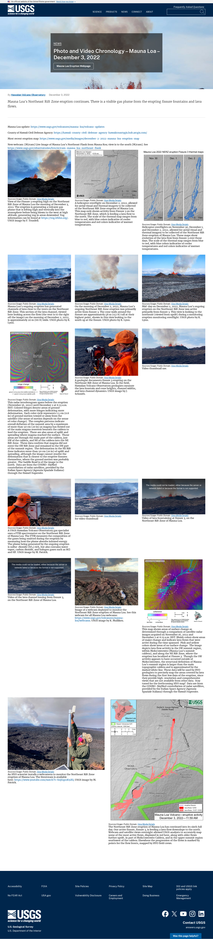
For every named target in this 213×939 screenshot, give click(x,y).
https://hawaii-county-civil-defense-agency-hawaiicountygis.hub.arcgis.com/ (100, 132)
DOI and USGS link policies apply (186, 888)
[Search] (202, 12)
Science (97, 12)
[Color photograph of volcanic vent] (106, 53)
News (124, 12)
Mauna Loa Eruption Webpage (74, 66)
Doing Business (151, 895)
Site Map (148, 886)
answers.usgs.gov (195, 927)
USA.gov (46, 895)
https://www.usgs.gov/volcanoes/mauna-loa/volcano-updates (67, 126)
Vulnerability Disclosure (88, 895)
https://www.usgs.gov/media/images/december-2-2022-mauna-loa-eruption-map (89, 138)
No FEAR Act (15, 895)
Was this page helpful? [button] (186, 936)
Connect (137, 12)
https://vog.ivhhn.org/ (54, 217)
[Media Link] (39, 174)
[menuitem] (97, 10)
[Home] (21, 14)
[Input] (186, 12)
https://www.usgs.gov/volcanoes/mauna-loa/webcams (99, 619)
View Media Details (45, 199)
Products (111, 12)
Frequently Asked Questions (189, 7)
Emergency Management (183, 897)
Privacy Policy (116, 886)
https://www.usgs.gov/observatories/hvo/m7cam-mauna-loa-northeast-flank (54, 148)
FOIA (44, 886)
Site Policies (82, 886)
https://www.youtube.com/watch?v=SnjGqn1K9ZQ (44, 779)
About (149, 12)
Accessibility (15, 886)
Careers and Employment (116, 897)
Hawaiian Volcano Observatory (28, 95)
